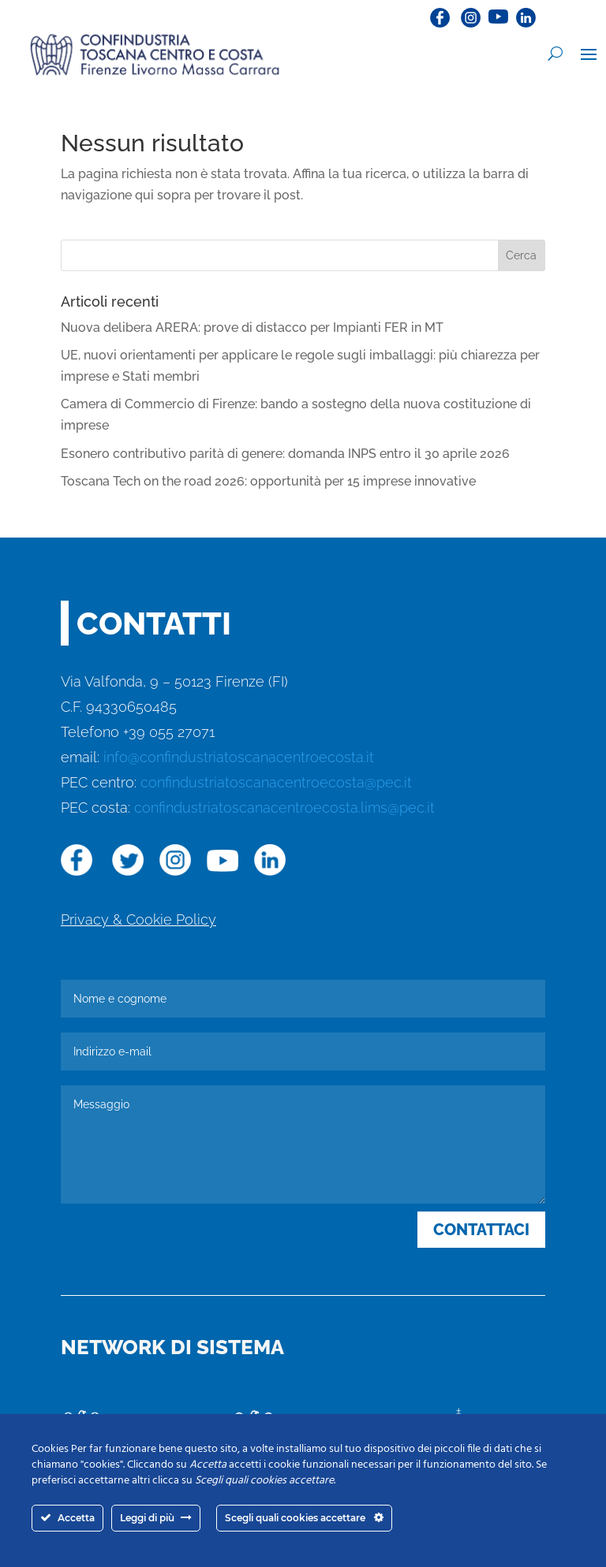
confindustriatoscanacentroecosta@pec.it (276, 782)
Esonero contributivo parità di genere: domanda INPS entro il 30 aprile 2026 (285, 453)
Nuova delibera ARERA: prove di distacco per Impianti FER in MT (252, 327)
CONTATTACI (481, 1229)
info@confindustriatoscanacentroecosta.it (238, 757)
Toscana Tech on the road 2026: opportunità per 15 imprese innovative (268, 481)
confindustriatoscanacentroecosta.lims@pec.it (284, 807)
